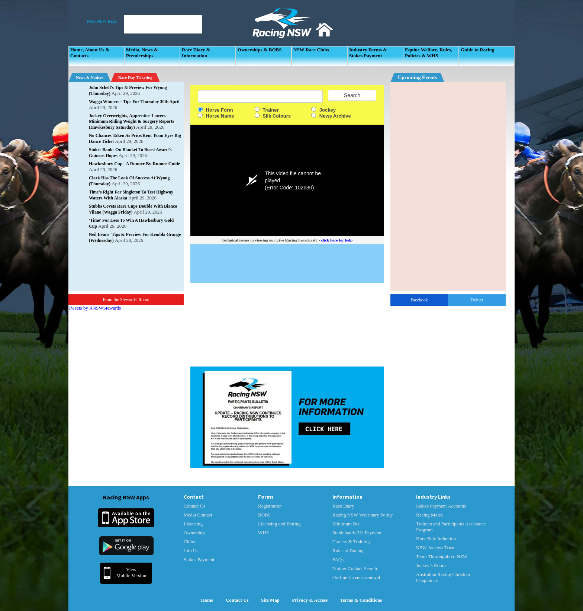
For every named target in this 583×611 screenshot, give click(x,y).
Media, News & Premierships (142, 52)
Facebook (419, 300)
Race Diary (343, 506)
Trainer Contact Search (354, 568)
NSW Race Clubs (311, 49)
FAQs (338, 559)
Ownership (194, 532)
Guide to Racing (477, 49)
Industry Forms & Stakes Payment (368, 52)
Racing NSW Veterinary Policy (362, 515)
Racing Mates (429, 515)
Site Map (270, 600)
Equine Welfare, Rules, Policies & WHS (428, 52)
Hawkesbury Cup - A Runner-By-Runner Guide (134, 163)
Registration (270, 506)
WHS (263, 532)
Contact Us (194, 506)
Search (352, 95)
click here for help (336, 240)
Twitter (476, 300)
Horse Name (216, 116)
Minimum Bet (346, 524)
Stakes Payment (199, 559)
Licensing (193, 524)
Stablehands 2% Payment (356, 532)
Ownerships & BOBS (259, 49)
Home (207, 600)
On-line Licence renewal (356, 577)
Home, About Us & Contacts (89, 52)
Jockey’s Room (431, 565)
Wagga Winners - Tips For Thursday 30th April (134, 101)
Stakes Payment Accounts (441, 506)
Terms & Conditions (361, 600)
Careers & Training (351, 541)
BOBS (264, 515)
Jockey (323, 110)
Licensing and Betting (279, 524)
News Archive (331, 116)
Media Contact (198, 515)
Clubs (189, 541)
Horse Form (215, 110)
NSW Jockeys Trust (435, 547)
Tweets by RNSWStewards (94, 308)
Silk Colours (273, 116)
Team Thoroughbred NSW (441, 556)
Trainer (267, 110)
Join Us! (192, 550)
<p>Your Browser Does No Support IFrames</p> (448, 186)
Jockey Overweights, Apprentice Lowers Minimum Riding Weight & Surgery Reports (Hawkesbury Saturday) (131, 121)
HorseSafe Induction (436, 538)
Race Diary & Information (196, 52)
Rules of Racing (348, 550)
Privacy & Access (310, 600)
